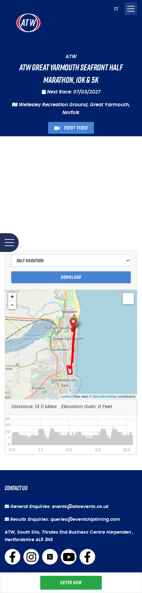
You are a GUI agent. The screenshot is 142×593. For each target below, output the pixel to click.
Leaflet (66, 396)
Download (71, 277)
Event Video (70, 127)
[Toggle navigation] (131, 9)
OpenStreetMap (104, 396)
